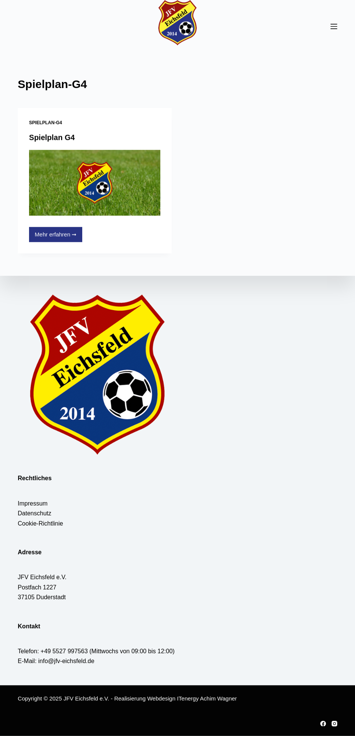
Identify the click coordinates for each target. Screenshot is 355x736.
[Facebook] (323, 724)
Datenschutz (34, 513)
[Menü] (333, 26)
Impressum (33, 503)
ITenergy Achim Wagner (207, 698)
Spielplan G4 (52, 137)
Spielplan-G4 (45, 122)
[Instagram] (334, 724)
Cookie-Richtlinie (40, 523)
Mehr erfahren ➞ (57, 236)
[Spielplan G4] (94, 183)
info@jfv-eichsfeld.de (66, 661)
